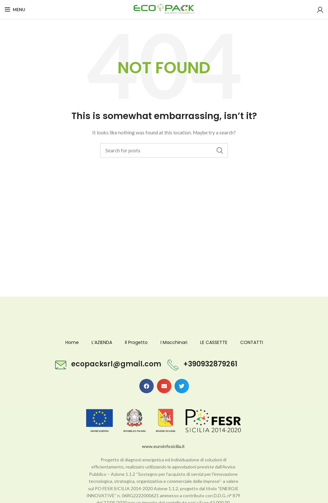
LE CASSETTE (213, 342)
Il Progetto (136, 342)
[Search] (164, 150)
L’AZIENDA (102, 342)
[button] (146, 386)
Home (72, 342)
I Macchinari (173, 342)
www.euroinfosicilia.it (163, 446)
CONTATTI (251, 342)
